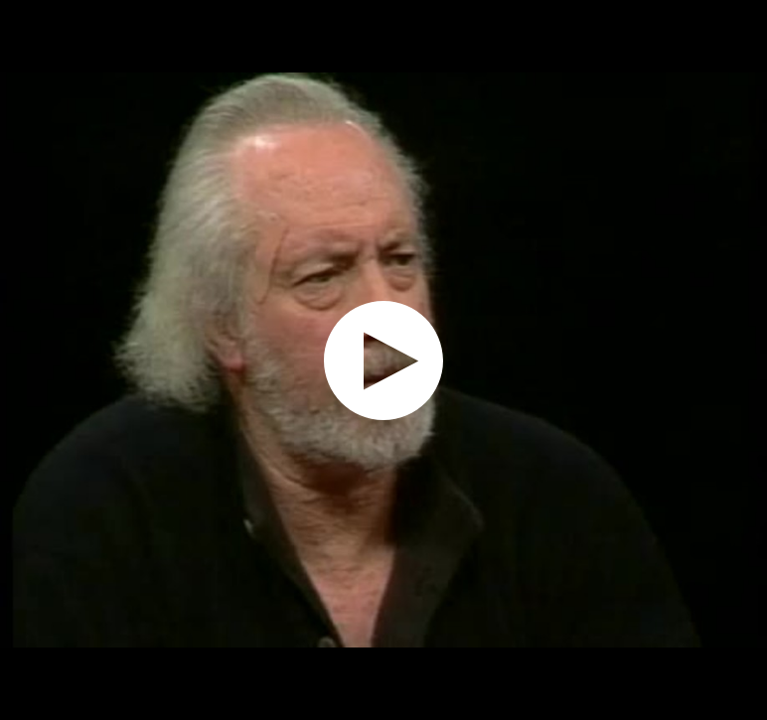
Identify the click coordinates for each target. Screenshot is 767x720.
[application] (383, 360)
